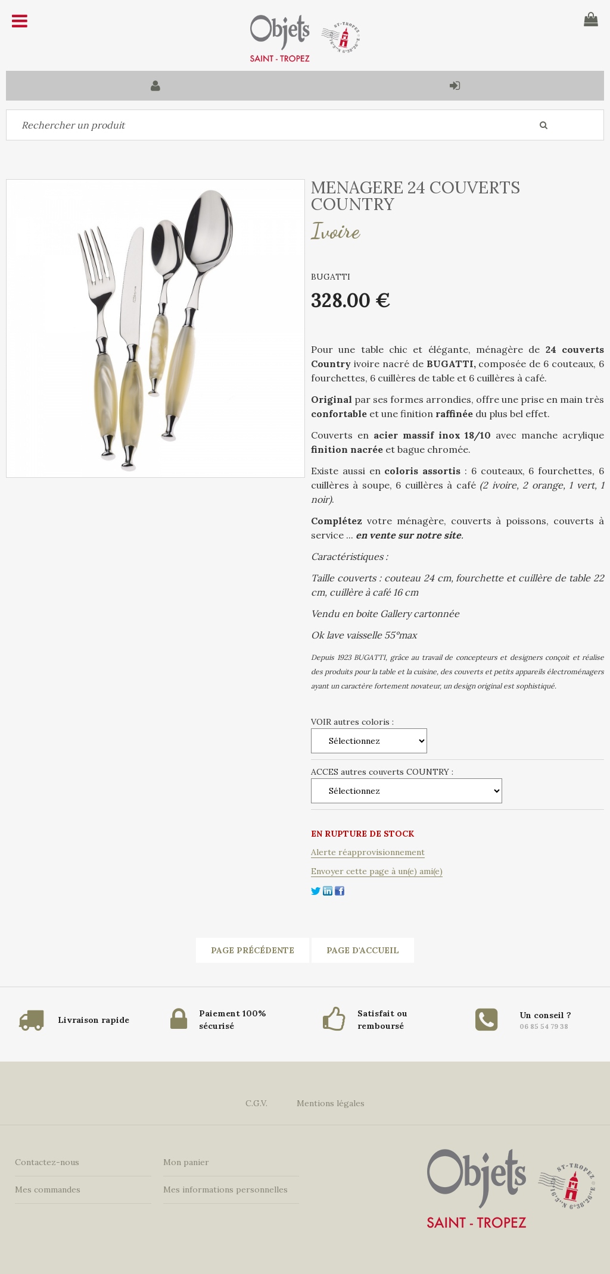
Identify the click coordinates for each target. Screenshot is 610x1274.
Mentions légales (331, 1103)
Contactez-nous (47, 1162)
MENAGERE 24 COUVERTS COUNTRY (415, 196)
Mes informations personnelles (225, 1189)
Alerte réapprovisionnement (368, 852)
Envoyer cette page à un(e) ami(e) (377, 871)
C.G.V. (256, 1103)
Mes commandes (47, 1189)
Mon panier (186, 1162)
